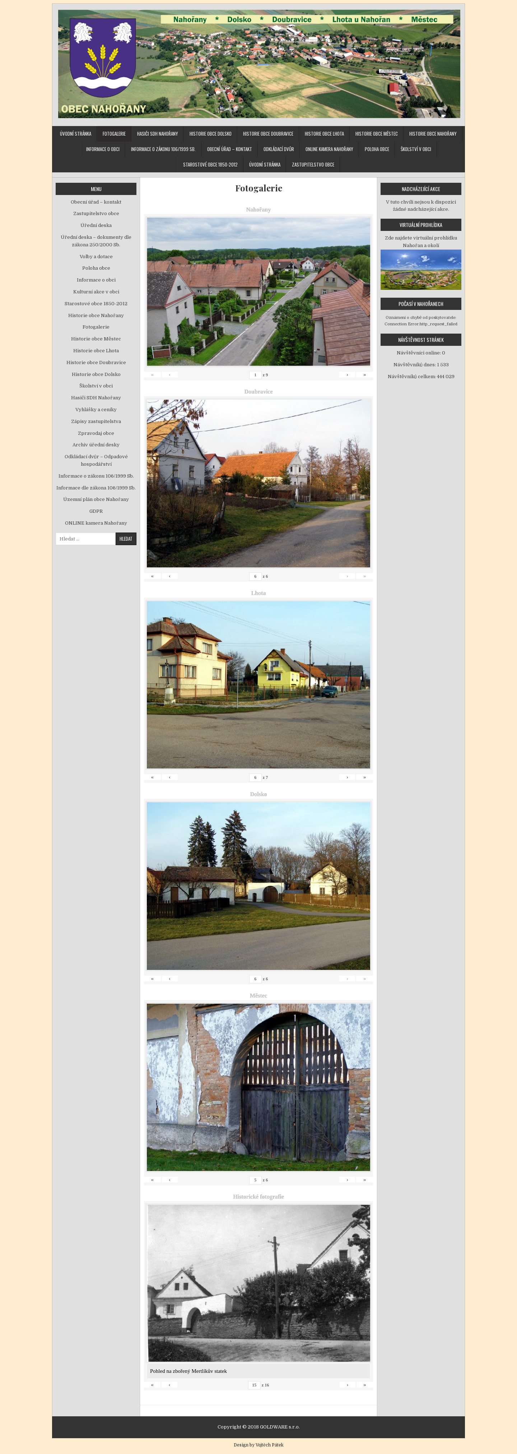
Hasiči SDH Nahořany (157, 133)
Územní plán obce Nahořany (96, 499)
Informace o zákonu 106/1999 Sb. (163, 149)
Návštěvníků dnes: (415, 364)
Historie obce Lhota (324, 133)
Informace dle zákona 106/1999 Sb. (96, 488)
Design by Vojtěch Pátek (259, 1445)
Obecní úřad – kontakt (229, 149)
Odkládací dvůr (279, 149)
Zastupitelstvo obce (313, 164)
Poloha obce (377, 149)
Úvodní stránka (75, 133)
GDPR (96, 511)
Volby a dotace (96, 256)
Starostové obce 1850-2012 (210, 164)
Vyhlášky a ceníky (96, 409)
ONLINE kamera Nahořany (329, 149)
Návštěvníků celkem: (412, 376)
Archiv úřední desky (96, 444)
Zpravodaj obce (96, 433)
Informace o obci (103, 149)
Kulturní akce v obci (96, 291)
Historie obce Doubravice (268, 133)
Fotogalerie (114, 133)
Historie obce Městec (376, 133)
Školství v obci (416, 149)
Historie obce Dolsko (211, 133)
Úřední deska (96, 225)
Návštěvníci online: (419, 353)
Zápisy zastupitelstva (96, 421)
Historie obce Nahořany (433, 133)
